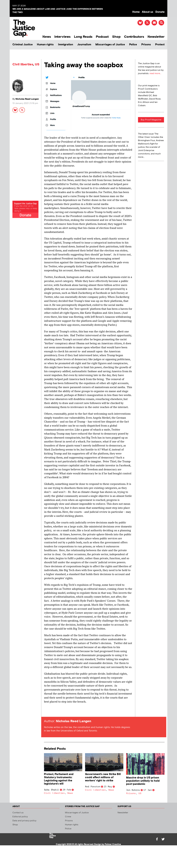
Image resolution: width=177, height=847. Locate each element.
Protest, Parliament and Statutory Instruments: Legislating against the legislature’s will (58, 779)
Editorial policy (20, 816)
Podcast (102, 37)
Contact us (18, 812)
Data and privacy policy (24, 820)
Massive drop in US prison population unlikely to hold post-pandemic (143, 781)
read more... (155, 73)
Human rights (45, 44)
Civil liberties (22, 64)
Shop (116, 37)
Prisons (146, 44)
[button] (161, 22)
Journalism (84, 44)
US (37, 64)
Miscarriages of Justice (110, 44)
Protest (160, 44)
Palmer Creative (113, 844)
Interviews (62, 37)
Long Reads (83, 37)
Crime (68, 816)
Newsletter (156, 37)
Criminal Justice (22, 44)
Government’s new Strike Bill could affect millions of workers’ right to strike (103, 777)
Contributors (134, 37)
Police (133, 44)
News (46, 37)
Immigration (65, 44)
